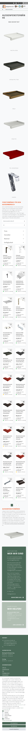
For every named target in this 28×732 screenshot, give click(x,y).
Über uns (4, 667)
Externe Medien (8, 715)
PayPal (6, 717)
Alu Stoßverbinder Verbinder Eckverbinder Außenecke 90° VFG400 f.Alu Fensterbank (7, 489)
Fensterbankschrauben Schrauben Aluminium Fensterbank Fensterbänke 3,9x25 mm (7, 334)
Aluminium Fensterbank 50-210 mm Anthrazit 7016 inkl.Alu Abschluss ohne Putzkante (7, 360)
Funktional (7, 718)
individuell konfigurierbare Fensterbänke (14, 523)
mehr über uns (16, 597)
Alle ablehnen (14, 726)
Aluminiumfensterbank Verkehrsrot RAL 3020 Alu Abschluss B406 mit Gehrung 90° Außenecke (7, 386)
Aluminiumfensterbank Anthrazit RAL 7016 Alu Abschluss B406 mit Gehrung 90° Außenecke (20, 360)
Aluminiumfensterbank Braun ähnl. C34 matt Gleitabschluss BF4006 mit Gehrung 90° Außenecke (20, 437)
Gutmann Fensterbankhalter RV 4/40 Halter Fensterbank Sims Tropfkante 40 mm (20, 308)
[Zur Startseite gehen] (2, 9)
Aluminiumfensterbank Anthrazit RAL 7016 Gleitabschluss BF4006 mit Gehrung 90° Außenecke (20, 386)
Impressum (20, 704)
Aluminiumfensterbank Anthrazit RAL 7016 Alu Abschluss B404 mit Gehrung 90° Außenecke (7, 463)
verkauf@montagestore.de (10, 643)
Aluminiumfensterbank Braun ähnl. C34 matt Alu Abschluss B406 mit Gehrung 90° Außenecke (20, 412)
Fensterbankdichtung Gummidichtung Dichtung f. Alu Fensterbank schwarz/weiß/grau (7, 282)
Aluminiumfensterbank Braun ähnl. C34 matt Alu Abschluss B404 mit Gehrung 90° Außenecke (7, 412)
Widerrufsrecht (5, 675)
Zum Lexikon (17, 625)
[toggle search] (19, 3)
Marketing (7, 714)
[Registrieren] (16, 3)
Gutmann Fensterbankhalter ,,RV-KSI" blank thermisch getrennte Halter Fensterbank (7, 257)
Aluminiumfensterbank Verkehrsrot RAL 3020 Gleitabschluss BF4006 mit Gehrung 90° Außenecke (7, 437)
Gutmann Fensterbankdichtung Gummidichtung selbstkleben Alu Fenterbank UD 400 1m (20, 257)
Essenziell (7, 711)
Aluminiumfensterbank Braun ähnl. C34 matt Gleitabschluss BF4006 (20, 489)
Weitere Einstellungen (7, 720)
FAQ (3, 671)
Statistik (6, 712)
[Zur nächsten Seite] (18, 505)
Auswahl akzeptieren (14, 729)
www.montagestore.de (9, 645)
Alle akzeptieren (14, 723)
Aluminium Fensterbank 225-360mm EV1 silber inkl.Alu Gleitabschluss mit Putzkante (7, 308)
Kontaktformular (5, 669)
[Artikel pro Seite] (14, 225)
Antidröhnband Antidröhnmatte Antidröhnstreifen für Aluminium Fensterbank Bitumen (20, 282)
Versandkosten (5, 263)
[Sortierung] (14, 221)
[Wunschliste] (21, 3)
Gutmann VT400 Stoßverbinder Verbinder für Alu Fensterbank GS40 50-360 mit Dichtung (20, 334)
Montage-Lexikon (5, 673)
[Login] (14, 3)
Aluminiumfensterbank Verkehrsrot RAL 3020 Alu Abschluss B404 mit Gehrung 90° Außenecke (20, 463)
